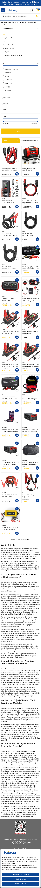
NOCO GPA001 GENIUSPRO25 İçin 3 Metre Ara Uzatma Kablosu (28, 234)
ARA (36, 16)
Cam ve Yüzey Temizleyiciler (11, 45)
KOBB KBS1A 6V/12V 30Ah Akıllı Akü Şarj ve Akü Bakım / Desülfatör (30, 300)
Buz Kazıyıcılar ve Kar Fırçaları (12, 55)
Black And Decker (10, 69)
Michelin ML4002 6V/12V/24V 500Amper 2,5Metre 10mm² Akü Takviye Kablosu (29, 398)
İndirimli (5, 103)
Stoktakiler (6, 98)
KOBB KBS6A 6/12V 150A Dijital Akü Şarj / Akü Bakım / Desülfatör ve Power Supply (10, 365)
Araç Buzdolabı (8, 38)
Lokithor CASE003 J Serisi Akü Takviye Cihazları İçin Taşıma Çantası (30, 463)
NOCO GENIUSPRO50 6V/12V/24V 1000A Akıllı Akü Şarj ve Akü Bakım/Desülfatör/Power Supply (9, 398)
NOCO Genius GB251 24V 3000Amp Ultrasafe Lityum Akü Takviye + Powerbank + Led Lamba (10, 300)
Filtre (11, 141)
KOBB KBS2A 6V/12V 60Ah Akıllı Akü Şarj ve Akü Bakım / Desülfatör (10, 332)
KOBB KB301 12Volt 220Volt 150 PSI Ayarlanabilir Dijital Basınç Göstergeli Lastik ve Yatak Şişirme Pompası (30, 169)
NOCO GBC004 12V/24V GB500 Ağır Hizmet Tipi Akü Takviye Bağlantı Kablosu (9, 169)
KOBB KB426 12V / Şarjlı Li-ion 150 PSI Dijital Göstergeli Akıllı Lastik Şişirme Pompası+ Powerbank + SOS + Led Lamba (9, 202)
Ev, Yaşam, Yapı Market (16, 22)
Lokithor (7, 80)
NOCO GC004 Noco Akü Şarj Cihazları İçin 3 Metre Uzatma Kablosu (30, 202)
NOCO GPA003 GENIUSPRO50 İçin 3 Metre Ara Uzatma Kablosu (8, 267)
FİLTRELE (20, 131)
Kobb (6, 76)
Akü (4, 34)
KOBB (24, 166)
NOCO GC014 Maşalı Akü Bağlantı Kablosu (30, 496)
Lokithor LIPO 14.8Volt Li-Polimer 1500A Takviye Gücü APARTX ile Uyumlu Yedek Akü (30, 430)
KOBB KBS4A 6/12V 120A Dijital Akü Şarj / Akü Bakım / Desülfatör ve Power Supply (30, 332)
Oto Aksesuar (31, 22)
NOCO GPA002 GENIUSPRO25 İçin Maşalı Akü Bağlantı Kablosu (10, 234)
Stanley (7, 90)
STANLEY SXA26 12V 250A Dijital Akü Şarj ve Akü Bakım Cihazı (10, 528)
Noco (6, 87)
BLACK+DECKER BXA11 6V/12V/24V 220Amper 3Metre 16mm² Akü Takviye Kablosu (9, 496)
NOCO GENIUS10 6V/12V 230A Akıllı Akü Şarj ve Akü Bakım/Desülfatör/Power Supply (30, 267)
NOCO (24, 198)
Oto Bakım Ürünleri (9, 48)
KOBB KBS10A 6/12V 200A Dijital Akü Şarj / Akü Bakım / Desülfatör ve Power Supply (30, 365)
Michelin (7, 83)
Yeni (4, 109)
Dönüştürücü (6, 52)
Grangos (7, 73)
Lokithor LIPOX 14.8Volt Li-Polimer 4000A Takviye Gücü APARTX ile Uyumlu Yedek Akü (10, 463)
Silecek (5, 41)
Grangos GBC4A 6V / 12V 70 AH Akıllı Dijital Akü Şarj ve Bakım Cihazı (10, 430)
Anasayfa (4, 22)
